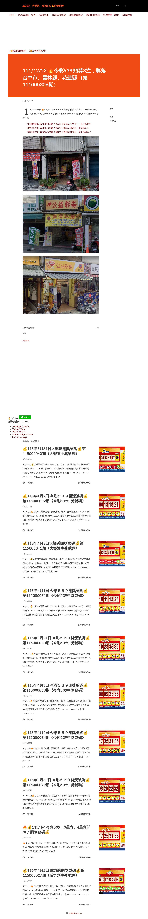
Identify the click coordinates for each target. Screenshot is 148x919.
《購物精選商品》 (76, 15)
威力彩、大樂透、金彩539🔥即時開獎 (43, 5)
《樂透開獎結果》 (59, 15)
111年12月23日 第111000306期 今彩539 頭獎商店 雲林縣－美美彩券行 (58, 128)
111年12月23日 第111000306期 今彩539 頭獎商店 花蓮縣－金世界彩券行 (59, 132)
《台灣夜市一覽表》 (111, 15)
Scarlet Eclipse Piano (22, 434)
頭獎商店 (113, 121)
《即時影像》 (127, 15)
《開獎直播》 (44, 15)
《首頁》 (12, 15)
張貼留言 (26, 341)
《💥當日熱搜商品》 (17, 50)
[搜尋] (117, 6)
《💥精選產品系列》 (37, 50)
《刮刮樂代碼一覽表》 (27, 15)
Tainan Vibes (18, 429)
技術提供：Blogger (74, 913)
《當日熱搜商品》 (93, 15)
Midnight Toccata (20, 426)
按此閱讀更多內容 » (84, 483)
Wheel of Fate (19, 431)
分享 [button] (111, 109)
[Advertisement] (70, 33)
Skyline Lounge (19, 437)
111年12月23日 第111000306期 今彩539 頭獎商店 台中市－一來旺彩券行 (59, 124)
